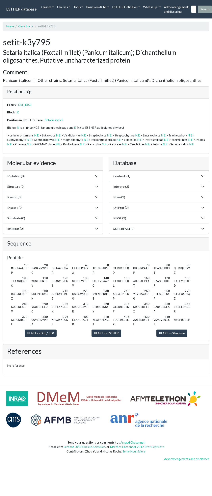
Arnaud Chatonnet (132, 442)
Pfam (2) (119, 197)
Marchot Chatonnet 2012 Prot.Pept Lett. (137, 447)
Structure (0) (15, 186)
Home (10, 26)
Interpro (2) (121, 186)
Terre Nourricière (134, 451)
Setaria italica (54, 120)
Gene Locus (26, 26)
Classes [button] (46, 7)
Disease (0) (14, 207)
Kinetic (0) (14, 197)
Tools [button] (77, 7)
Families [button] (62, 7)
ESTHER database (21, 9)
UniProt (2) (121, 207)
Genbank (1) (121, 176)
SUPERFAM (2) (123, 228)
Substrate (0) (16, 218)
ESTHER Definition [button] (125, 7)
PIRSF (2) (119, 218)
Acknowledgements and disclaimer (177, 9)
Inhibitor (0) (15, 228)
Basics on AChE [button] (96, 7)
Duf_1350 (25, 104)
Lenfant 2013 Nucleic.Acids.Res (84, 447)
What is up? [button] (150, 7)
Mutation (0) (16, 176)
